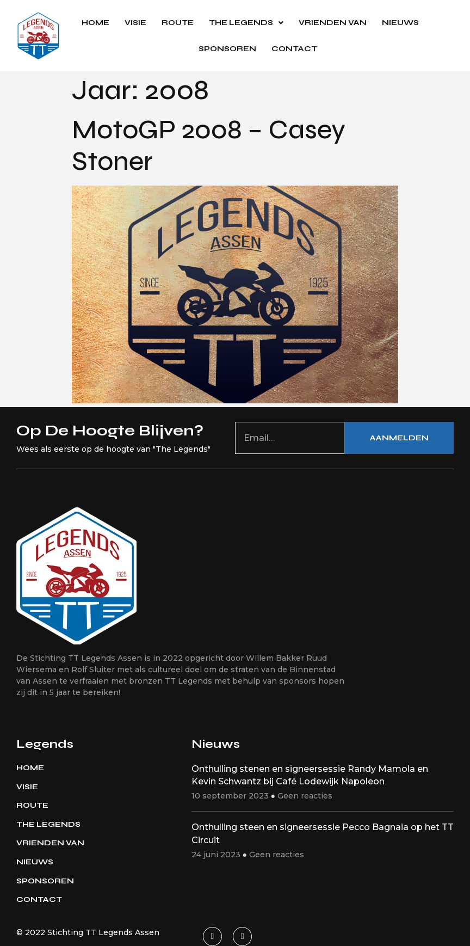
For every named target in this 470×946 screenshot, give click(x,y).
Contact (294, 48)
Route (178, 22)
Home (95, 22)
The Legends (246, 23)
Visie (135, 22)
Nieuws (400, 22)
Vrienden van (333, 22)
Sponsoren (227, 48)
